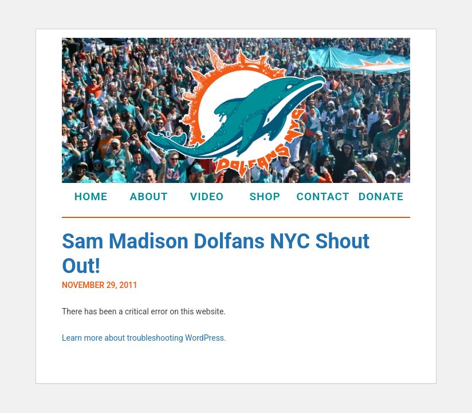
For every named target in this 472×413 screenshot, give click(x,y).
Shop (264, 196)
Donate (381, 196)
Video (207, 196)
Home (91, 196)
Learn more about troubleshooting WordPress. (144, 337)
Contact (323, 196)
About (148, 196)
